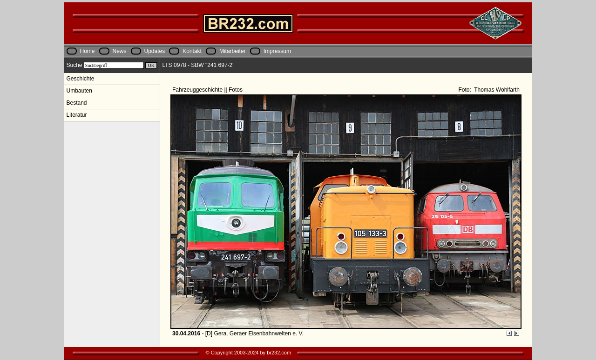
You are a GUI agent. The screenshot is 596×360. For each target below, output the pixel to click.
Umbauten (79, 90)
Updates (154, 51)
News (120, 51)
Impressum (277, 51)
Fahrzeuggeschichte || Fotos (208, 90)
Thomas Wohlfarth (496, 90)
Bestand (77, 103)
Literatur (77, 115)
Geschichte (81, 78)
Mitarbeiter (232, 51)
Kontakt (192, 51)
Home (87, 51)
